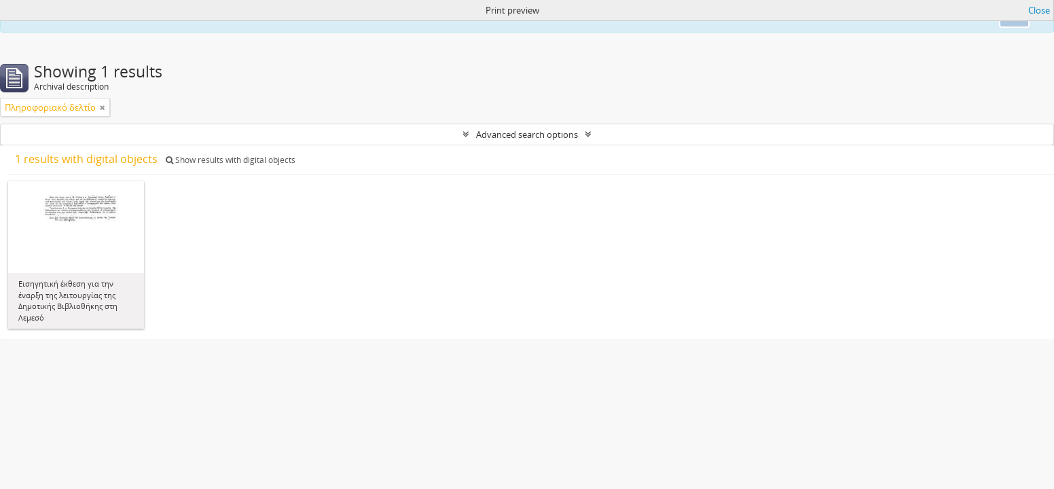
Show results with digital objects (230, 160)
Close (1039, 10)
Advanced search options (527, 134)
